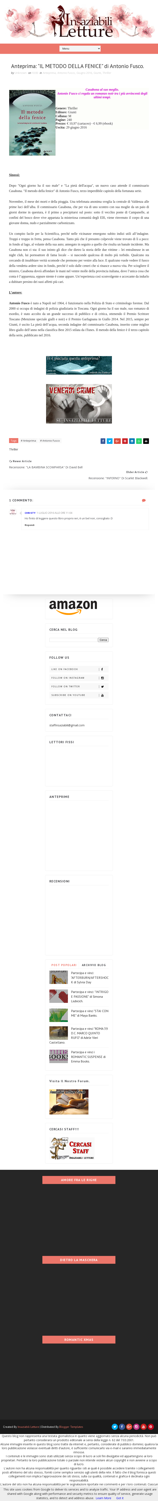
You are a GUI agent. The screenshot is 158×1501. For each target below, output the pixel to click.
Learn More (103, 1498)
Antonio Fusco (66, 82)
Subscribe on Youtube (79, 705)
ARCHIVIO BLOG (94, 976)
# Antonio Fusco (50, 450)
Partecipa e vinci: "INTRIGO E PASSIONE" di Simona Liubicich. (89, 1007)
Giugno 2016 (84, 82)
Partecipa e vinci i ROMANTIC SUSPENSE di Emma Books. (88, 1067)
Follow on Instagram (79, 688)
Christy (30, 523)
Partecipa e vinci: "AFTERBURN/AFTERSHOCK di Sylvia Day (90, 988)
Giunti (97, 82)
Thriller (107, 82)
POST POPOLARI (64, 976)
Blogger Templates (71, 1437)
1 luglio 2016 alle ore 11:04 (55, 523)
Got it (120, 1498)
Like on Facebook (79, 679)
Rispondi (30, 535)
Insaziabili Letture (28, 1437)
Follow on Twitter (79, 697)
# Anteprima (28, 450)
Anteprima (49, 82)
